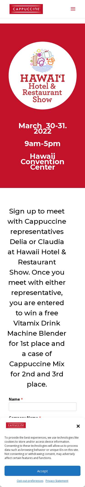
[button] (78, 426)
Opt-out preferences (30, 481)
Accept (42, 471)
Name (16, 399)
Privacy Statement (57, 481)
